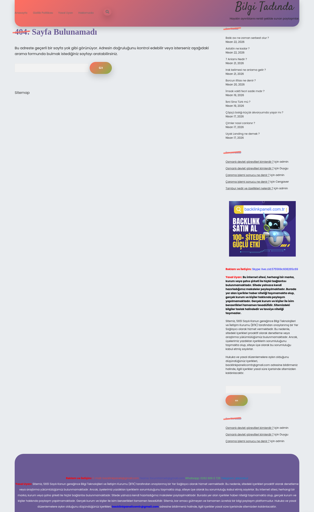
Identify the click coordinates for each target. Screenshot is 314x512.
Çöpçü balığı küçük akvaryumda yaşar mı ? (254, 112)
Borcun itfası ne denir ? (240, 80)
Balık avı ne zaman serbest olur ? (247, 38)
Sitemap (22, 92)
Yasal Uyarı (65, 13)
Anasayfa (21, 13)
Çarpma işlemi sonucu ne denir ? (247, 175)
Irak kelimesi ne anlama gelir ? (245, 70)
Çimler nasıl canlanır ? (240, 123)
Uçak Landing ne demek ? (242, 134)
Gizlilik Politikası (43, 13)
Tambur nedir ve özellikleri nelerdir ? (249, 188)
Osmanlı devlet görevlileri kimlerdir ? (249, 162)
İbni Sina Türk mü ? (237, 102)
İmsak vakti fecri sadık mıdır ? (244, 91)
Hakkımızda (86, 13)
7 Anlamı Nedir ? (236, 59)
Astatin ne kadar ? (237, 48)
